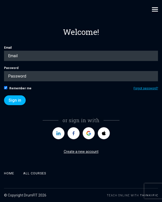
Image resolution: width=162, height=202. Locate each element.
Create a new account (81, 152)
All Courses (34, 173)
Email (81, 53)
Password (81, 73)
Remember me (17, 88)
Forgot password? (146, 88)
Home (9, 173)
